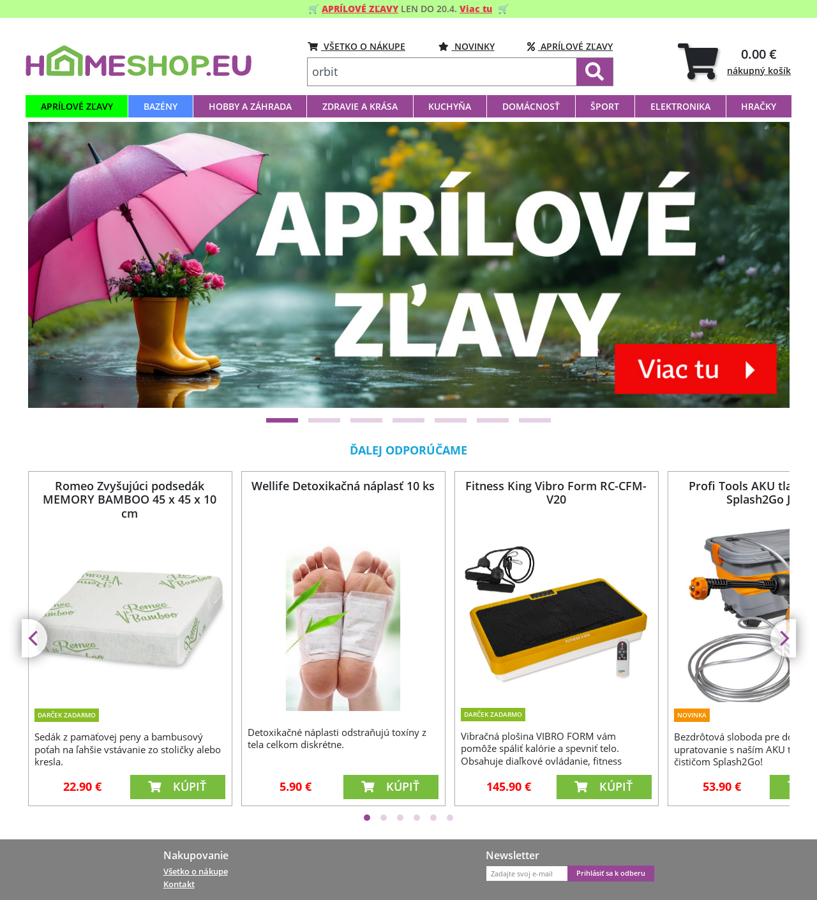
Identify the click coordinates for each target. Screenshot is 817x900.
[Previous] (34, 638)
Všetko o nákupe (195, 871)
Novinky (466, 46)
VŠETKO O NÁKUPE (356, 46)
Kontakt (179, 884)
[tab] (734, 61)
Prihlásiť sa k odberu (610, 873)
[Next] (783, 638)
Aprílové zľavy (570, 46)
